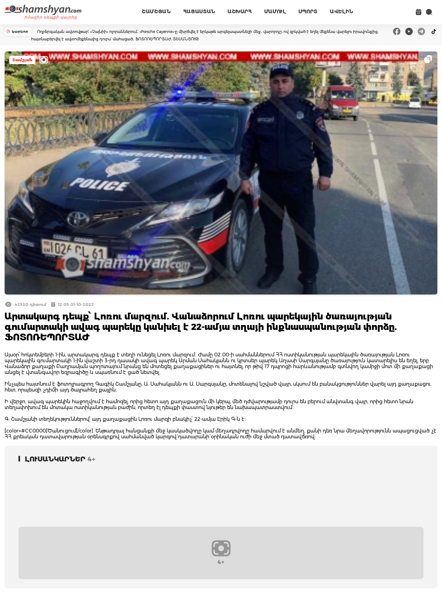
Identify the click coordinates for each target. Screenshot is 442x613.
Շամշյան (22, 60)
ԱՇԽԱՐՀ (239, 11)
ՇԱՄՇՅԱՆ (156, 11)
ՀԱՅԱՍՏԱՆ (199, 11)
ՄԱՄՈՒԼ (275, 11)
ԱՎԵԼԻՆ (341, 11)
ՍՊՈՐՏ (307, 11)
